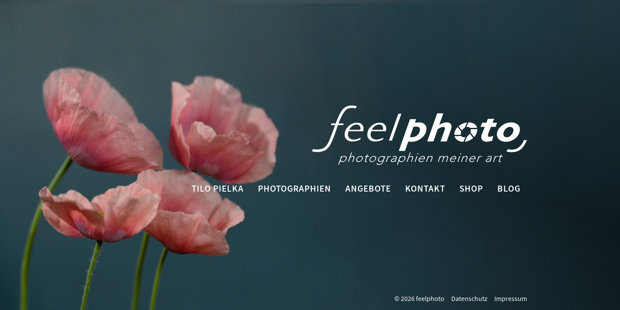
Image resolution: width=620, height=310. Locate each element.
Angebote (368, 188)
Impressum (510, 298)
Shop (471, 188)
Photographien (294, 188)
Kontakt (425, 188)
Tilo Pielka (218, 188)
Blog (509, 188)
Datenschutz (469, 298)
